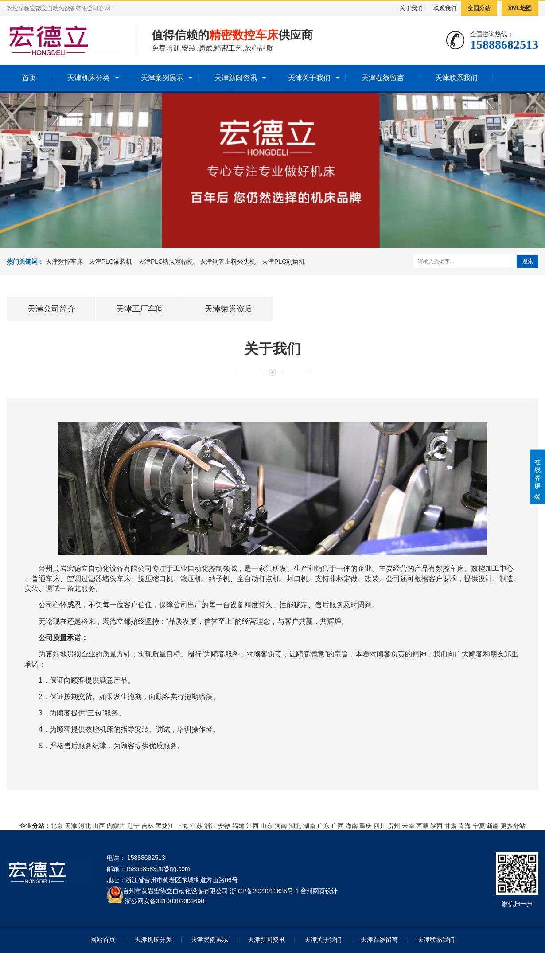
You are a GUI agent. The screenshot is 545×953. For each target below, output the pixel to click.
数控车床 (450, 568)
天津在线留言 (383, 78)
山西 (99, 825)
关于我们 (411, 8)
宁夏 (479, 825)
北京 (57, 825)
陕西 (436, 825)
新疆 (493, 825)
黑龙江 (165, 825)
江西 (252, 825)
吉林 (147, 825)
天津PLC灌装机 (110, 261)
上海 (182, 825)
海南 (352, 825)
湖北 (295, 825)
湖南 (309, 825)
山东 (267, 825)
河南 (281, 825)
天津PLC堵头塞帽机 (166, 261)
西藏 (422, 825)
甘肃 (450, 825)
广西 (337, 825)
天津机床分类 (88, 78)
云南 (408, 825)
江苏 (196, 825)
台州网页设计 (319, 890)
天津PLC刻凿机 (283, 261)
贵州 (394, 825)
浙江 (210, 825)
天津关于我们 (309, 78)
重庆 (365, 825)
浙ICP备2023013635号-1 (264, 890)
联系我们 (444, 8)
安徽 (224, 825)
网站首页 (102, 939)
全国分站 (478, 8)
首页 (29, 78)
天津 (71, 825)
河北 (84, 825)
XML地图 (520, 8)
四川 (380, 825)
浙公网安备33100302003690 (164, 900)
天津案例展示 (162, 78)
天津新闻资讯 (235, 78)
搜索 (527, 261)
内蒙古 (116, 825)
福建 (238, 825)
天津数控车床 (64, 261)
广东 (323, 825)
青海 (465, 825)
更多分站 (513, 825)
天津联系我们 (456, 78)
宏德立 (77, 568)
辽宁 (133, 825)
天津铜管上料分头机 (228, 261)
